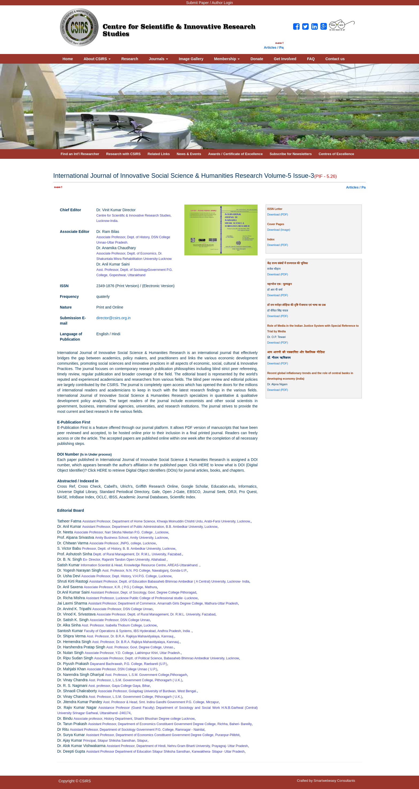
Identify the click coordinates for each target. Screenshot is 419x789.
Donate (256, 59)
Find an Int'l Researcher (80, 154)
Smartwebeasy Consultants (334, 781)
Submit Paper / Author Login (209, 3)
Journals (158, 59)
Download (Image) (278, 229)
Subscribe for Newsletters (291, 154)
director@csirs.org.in (113, 318)
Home (68, 59)
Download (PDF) (277, 214)
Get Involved (285, 59)
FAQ (311, 59)
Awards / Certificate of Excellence (235, 154)
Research (129, 59)
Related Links (159, 154)
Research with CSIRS (123, 154)
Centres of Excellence (336, 154)
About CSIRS (97, 59)
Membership (227, 59)
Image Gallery (191, 59)
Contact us (335, 59)
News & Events (189, 154)
